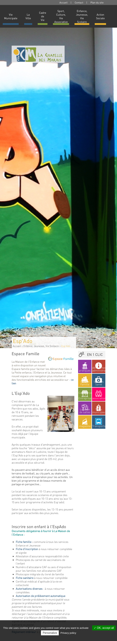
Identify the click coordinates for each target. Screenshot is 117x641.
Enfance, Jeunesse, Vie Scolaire (82, 16)
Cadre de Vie (42, 16)
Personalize (50, 632)
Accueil (63, 2)
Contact (79, 2)
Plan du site (97, 2)
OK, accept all (104, 627)
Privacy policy (68, 632)
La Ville (28, 16)
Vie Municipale (10, 16)
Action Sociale (100, 16)
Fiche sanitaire (24, 578)
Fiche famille (23, 542)
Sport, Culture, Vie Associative (61, 16)
